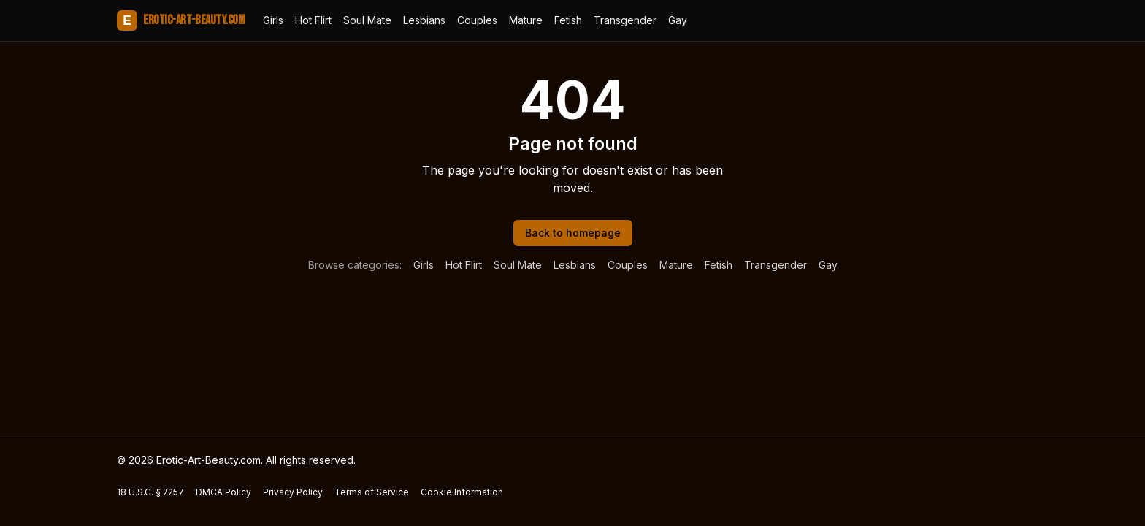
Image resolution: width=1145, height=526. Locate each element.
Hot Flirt (313, 20)
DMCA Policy (223, 492)
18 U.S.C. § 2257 (150, 492)
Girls (273, 20)
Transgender (625, 20)
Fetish (568, 20)
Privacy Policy (293, 492)
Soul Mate (367, 20)
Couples (477, 20)
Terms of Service (371, 492)
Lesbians (424, 20)
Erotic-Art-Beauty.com (181, 20)
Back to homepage (573, 232)
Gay (677, 20)
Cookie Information (462, 492)
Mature (526, 20)
